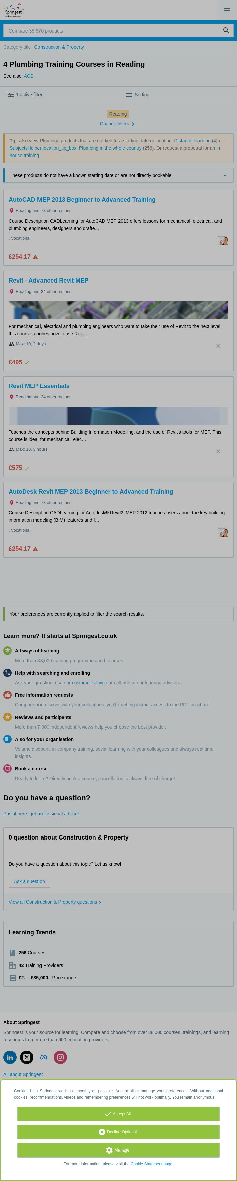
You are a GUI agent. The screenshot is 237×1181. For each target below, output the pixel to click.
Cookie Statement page (151, 1164)
